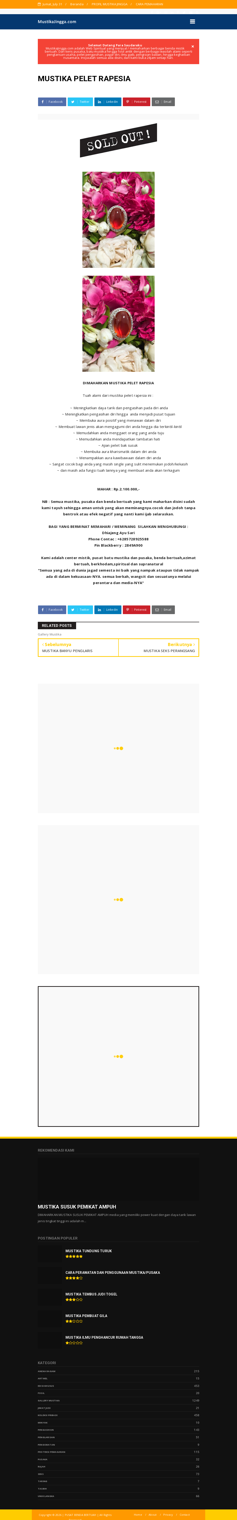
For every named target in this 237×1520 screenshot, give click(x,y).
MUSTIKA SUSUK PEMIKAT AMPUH (77, 1207)
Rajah (41, 1466)
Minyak (42, 1422)
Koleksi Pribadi (48, 1415)
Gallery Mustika (49, 1400)
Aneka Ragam (46, 1371)
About (153, 1514)
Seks (41, 1474)
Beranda (76, 4)
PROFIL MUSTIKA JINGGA (109, 4)
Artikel (42, 1378)
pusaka (42, 1459)
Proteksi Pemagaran (52, 1451)
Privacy (168, 1514)
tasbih (42, 1488)
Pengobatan (46, 1444)
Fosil (41, 1393)
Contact (185, 1514)
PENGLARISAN (46, 1437)
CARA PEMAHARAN (149, 4)
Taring (42, 1481)
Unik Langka (46, 1496)
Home (138, 1514)
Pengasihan (46, 1429)
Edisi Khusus (46, 1385)
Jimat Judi (44, 1408)
